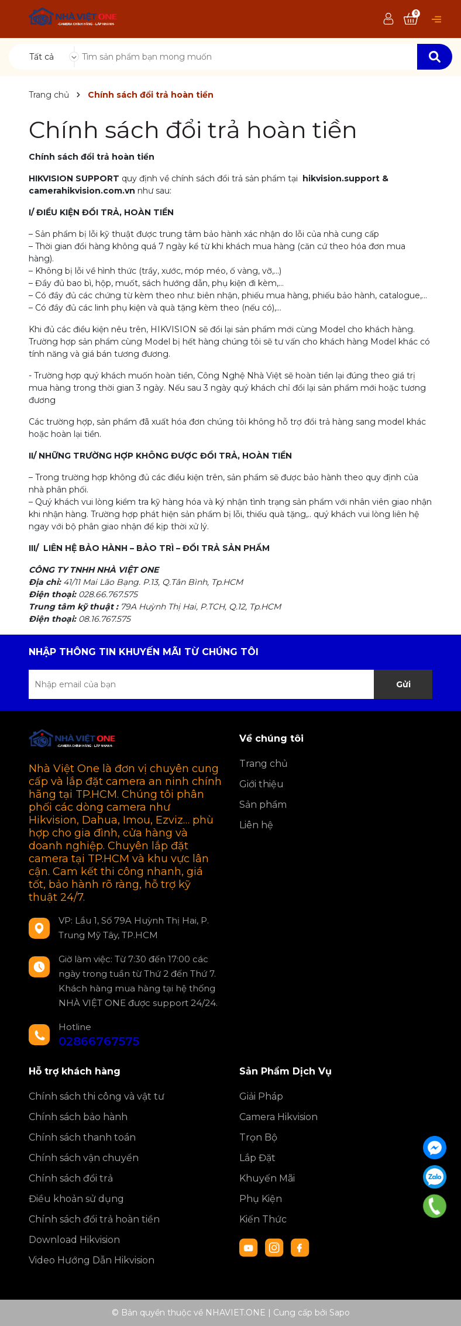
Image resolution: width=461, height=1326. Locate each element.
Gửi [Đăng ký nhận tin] (403, 684)
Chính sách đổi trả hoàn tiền (193, 129)
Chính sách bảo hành (78, 1116)
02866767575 (99, 1041)
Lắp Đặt (257, 1157)
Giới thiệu (261, 784)
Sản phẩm (263, 804)
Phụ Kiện (260, 1198)
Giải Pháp (261, 1096)
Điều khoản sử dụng (76, 1198)
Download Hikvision (74, 1239)
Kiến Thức (263, 1219)
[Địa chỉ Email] (230, 684)
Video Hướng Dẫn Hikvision (91, 1260)
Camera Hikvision (278, 1116)
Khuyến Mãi (267, 1178)
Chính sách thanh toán (82, 1137)
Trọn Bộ (258, 1137)
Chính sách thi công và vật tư (96, 1096)
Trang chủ (263, 763)
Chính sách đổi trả (71, 1178)
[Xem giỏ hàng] (411, 19)
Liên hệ (256, 825)
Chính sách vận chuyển (84, 1157)
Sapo (339, 1312)
